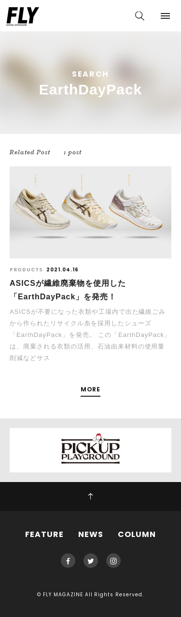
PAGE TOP (90, 496)
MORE (91, 389)
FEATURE (44, 534)
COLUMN (137, 534)
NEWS (90, 534)
